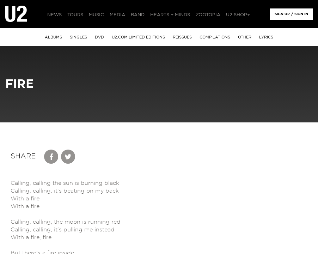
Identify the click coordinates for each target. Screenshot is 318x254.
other (244, 37)
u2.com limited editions (138, 37)
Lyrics (266, 37)
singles (78, 37)
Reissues (182, 37)
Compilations (215, 37)
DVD (99, 37)
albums (53, 37)
